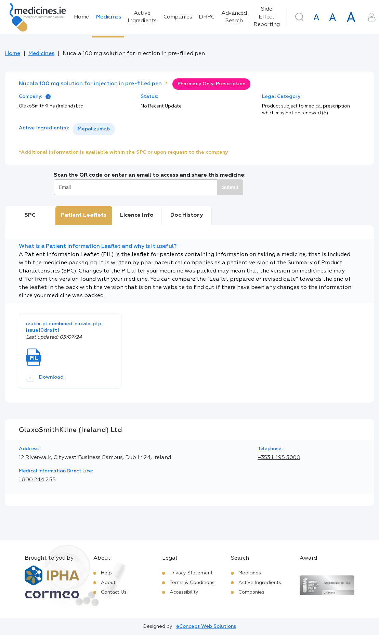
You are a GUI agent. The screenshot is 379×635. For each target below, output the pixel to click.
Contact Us (114, 592)
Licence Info (137, 215)
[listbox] (94, 129)
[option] (94, 129)
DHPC (206, 17)
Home (81, 17)
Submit (230, 187)
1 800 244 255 (37, 480)
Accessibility (184, 592)
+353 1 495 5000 (279, 457)
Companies (178, 17)
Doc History (186, 215)
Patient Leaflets (83, 215)
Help (106, 573)
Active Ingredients (142, 17)
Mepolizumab (94, 129)
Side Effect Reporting (266, 17)
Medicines (108, 17)
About (108, 582)
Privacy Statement (191, 573)
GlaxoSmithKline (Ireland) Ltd (51, 106)
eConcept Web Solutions (206, 626)
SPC (30, 215)
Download (45, 377)
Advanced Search (234, 17)
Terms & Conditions (192, 582)
